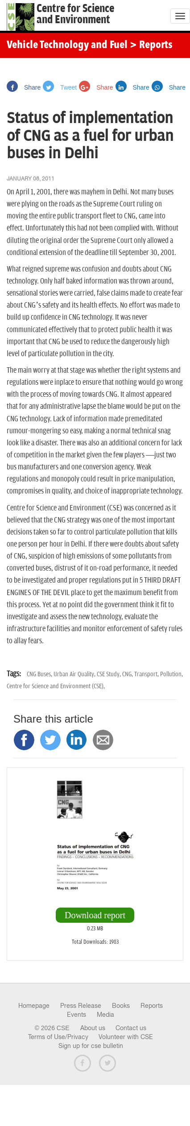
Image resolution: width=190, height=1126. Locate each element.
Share (24, 87)
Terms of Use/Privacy (58, 1036)
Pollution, (171, 674)
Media (105, 1014)
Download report (95, 915)
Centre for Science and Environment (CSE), (56, 686)
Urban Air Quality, (75, 674)
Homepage (34, 1005)
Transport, (147, 674)
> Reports (151, 45)
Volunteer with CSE (126, 1036)
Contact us (131, 1027)
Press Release (80, 1005)
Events (76, 1014)
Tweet (60, 87)
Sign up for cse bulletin (90, 1045)
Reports (151, 1005)
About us (92, 1027)
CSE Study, (109, 674)
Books (121, 1005)
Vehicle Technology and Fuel (67, 45)
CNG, (128, 674)
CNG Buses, (40, 674)
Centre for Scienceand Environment (75, 14)
